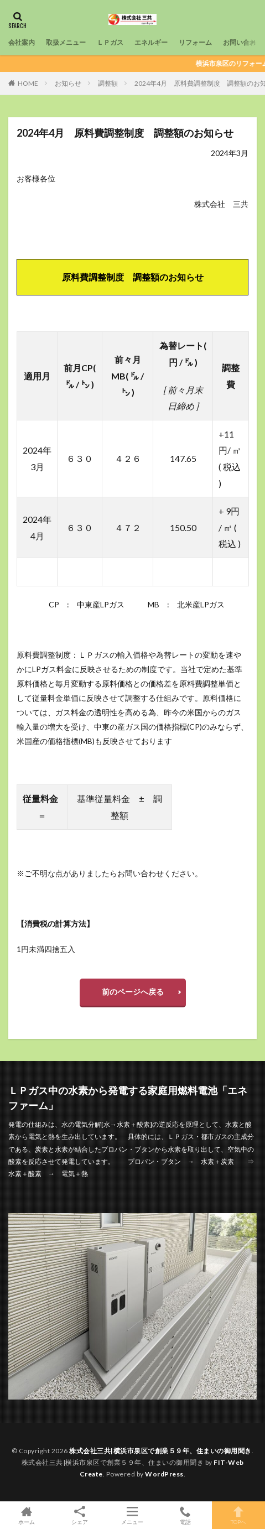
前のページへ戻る (133, 991)
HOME (28, 83)
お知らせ (68, 83)
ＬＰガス (110, 42)
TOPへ (238, 1515)
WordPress (164, 1474)
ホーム (26, 1515)
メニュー (132, 1515)
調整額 (108, 83)
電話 (185, 1515)
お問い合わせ (243, 42)
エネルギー (151, 42)
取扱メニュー (66, 42)
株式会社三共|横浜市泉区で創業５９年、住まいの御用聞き (160, 1451)
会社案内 (21, 42)
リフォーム (195, 42)
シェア (79, 1515)
